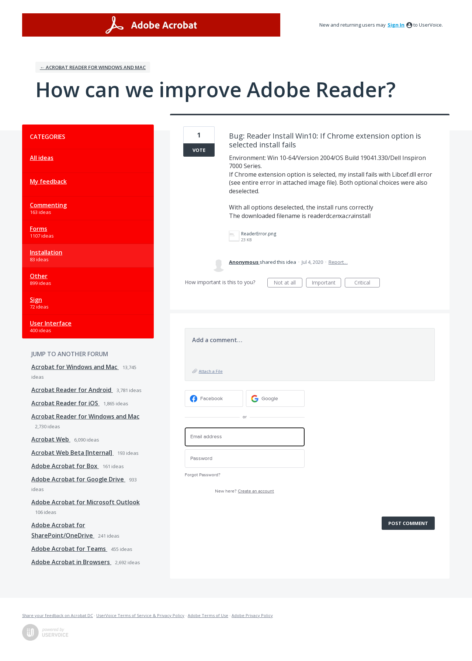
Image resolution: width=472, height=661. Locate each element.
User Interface (51, 323)
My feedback (48, 181)
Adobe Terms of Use (208, 615)
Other (39, 276)
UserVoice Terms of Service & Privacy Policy (140, 615)
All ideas (41, 158)
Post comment (408, 523)
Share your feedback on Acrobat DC (57, 615)
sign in (396, 24)
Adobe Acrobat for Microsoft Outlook (85, 502)
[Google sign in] (275, 398)
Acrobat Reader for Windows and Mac (85, 416)
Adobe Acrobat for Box (65, 466)
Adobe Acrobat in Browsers (71, 562)
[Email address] (245, 436)
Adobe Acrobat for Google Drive (78, 479)
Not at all (288, 283)
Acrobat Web (50, 439)
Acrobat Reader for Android (72, 390)
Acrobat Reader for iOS (65, 403)
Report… (338, 262)
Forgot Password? (203, 475)
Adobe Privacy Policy (252, 615)
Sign (36, 300)
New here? (244, 491)
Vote (198, 150)
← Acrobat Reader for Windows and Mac (93, 67)
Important (326, 283)
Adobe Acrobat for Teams (69, 549)
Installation (46, 252)
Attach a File (211, 371)
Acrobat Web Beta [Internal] (72, 453)
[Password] (245, 458)
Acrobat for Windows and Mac (75, 367)
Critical (367, 283)
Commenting (48, 205)
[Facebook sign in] (214, 398)
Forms (38, 229)
